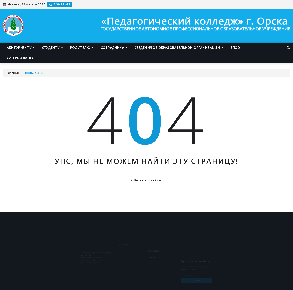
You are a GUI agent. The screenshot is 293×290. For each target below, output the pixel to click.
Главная (12, 73)
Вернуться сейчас (146, 180)
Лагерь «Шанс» (20, 58)
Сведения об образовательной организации (178, 47)
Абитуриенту (21, 47)
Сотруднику (114, 47)
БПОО (235, 47)
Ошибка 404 (33, 73)
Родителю (82, 47)
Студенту (52, 47)
